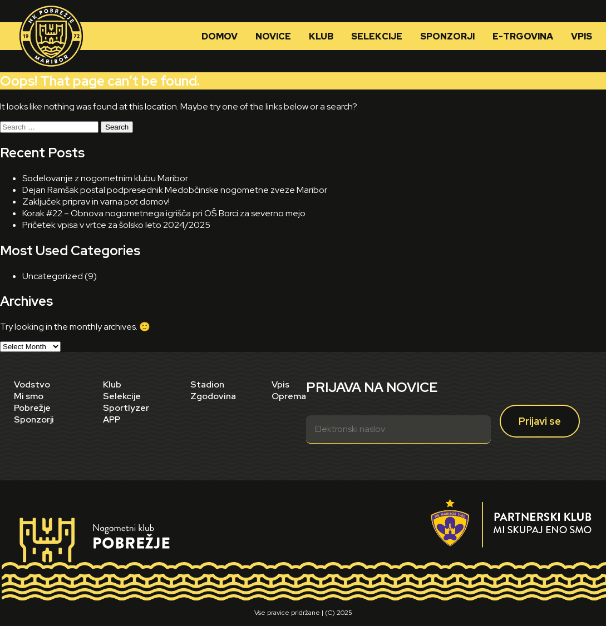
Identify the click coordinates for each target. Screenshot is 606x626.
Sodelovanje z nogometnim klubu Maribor (105, 178)
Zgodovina (213, 396)
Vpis (581, 36)
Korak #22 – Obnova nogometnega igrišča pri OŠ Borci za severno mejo (164, 213)
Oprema (289, 396)
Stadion (207, 384)
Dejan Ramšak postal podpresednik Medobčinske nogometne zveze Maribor (174, 190)
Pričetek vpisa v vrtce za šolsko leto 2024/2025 (116, 225)
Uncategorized (52, 276)
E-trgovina (522, 36)
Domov (219, 36)
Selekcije (376, 36)
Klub (321, 36)
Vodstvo (32, 384)
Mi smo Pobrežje (32, 402)
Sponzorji (447, 36)
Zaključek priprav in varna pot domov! (96, 201)
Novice (273, 36)
